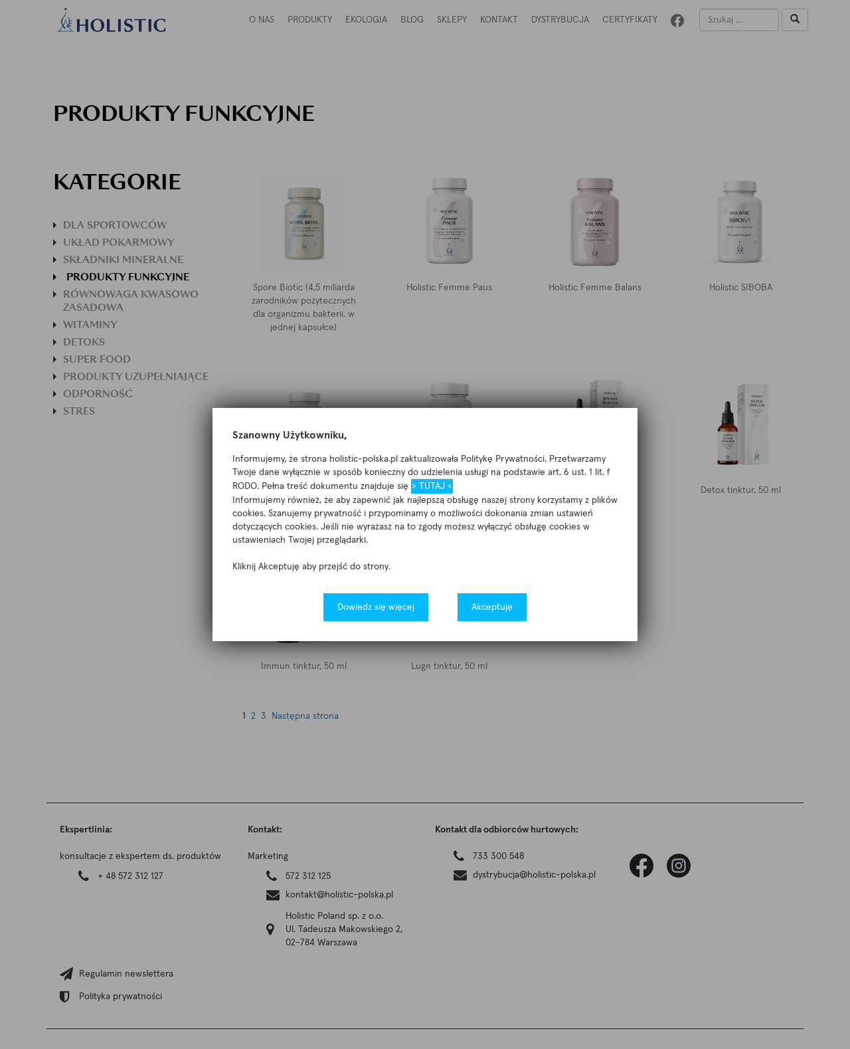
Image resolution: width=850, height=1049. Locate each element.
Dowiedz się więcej (375, 607)
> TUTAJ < (432, 486)
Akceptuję (492, 607)
